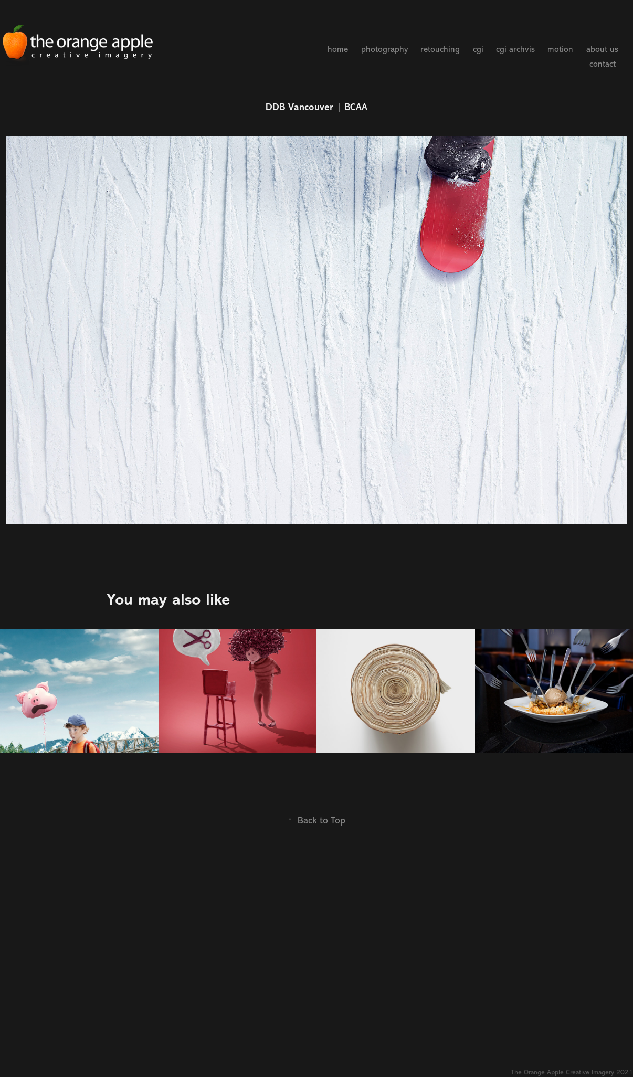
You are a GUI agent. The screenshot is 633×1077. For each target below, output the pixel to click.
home (338, 49)
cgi (478, 49)
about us (602, 49)
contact (602, 64)
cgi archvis (515, 49)
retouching (440, 49)
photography (384, 49)
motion (560, 49)
